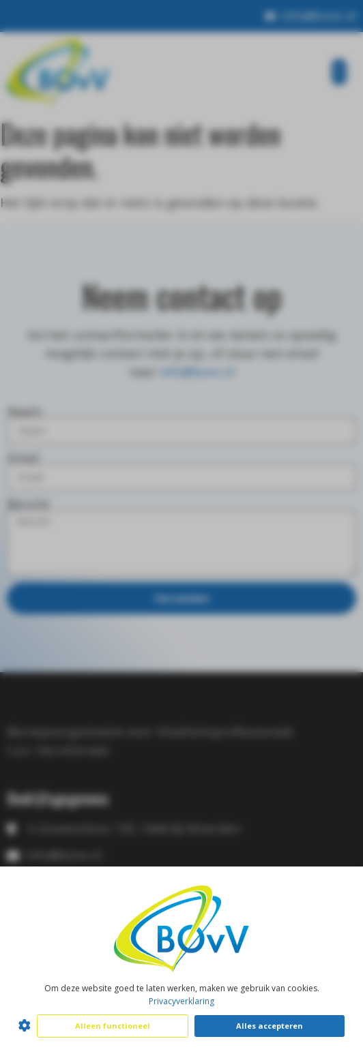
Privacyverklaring (181, 1001)
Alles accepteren (269, 1026)
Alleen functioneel (112, 1026)
